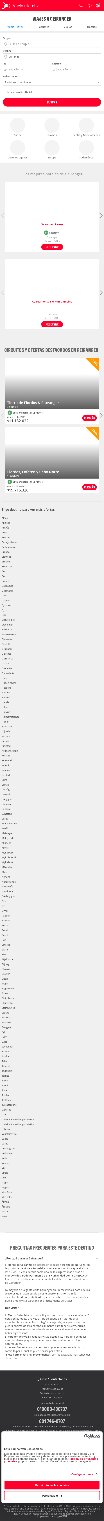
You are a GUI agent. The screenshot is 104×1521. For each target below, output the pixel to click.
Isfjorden (6, 731)
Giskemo (6, 653)
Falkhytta (7, 629)
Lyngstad (7, 813)
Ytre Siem (7, 1192)
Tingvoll (6, 1066)
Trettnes (6, 1100)
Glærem (6, 663)
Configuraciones (82, 1474)
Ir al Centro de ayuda (52, 1389)
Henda (5, 702)
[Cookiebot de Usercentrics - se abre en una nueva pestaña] (84, 1436)
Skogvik (6, 969)
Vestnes (6, 1163)
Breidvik (6, 561)
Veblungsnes (8, 1148)
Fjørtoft (6, 644)
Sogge (5, 983)
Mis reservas (52, 1384)
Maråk (5, 828)
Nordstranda (9, 881)
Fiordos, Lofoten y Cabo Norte (33, 471)
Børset (5, 581)
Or (3, 906)
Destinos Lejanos (18, 149)
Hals (4, 678)
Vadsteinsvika (9, 1133)
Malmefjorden (9, 823)
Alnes (5, 518)
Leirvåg (6, 789)
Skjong (5, 964)
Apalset (6, 522)
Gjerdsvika (7, 658)
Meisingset (7, 833)
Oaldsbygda (8, 896)
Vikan (5, 1172)
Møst (4, 872)
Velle (4, 1158)
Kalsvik (5, 741)
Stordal (6, 1017)
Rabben (6, 915)
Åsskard (6, 1206)
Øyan (5, 1216)
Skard (5, 949)
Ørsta (5, 1211)
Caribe (17, 127)
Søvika (5, 1056)
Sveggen (6, 1027)
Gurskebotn (8, 673)
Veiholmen (7, 1153)
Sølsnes (6, 1051)
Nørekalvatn (8, 891)
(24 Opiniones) (36, 413)
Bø (3, 576)
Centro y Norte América (86, 127)
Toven (5, 1090)
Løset (5, 818)
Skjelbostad (8, 959)
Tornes (5, 1075)
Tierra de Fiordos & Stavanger (33, 402)
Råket (5, 935)
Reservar (52, 247)
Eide (4, 615)
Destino (7, 50)
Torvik (5, 1080)
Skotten (6, 973)
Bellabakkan (8, 547)
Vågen (5, 1182)
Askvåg (5, 527)
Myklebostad (9, 857)
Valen (5, 1138)
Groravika (7, 668)
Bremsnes (7, 566)
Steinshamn (8, 998)
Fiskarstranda (9, 634)
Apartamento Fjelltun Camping (52, 301)
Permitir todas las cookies (52, 1485)
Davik (5, 595)
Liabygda (7, 799)
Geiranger (52, 224)
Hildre (5, 707)
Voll (4, 1177)
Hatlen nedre (9, 682)
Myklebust (7, 862)
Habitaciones (10, 76)
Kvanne (6, 770)
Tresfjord (6, 1095)
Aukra (5, 532)
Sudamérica (86, 149)
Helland (6, 692)
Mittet (5, 847)
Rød (4, 939)
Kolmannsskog (10, 750)
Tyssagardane (9, 1104)
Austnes (6, 537)
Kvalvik (5, 765)
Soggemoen (8, 988)
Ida (4, 63)
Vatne (5, 1143)
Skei (4, 954)
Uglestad (6, 1109)
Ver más (89, 418)
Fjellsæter (7, 639)
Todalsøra (7, 1070)
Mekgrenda (8, 838)
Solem (5, 993)
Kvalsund (7, 760)
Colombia (52, 127)
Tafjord (5, 1061)
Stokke (5, 1012)
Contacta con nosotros (52, 1393)
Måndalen (7, 867)
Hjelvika (6, 712)
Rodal (5, 930)
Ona (4, 901)
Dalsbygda (7, 585)
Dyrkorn (6, 605)
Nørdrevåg (7, 886)
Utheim (6, 1129)
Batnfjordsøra (9, 542)
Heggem (6, 687)
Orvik (5, 910)
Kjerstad (6, 745)
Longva (6, 809)
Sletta (5, 978)
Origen (6, 38)
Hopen (5, 721)
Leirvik (5, 784)
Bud (4, 571)
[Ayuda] (89, 5)
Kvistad (6, 775)
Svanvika (6, 1022)
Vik (3, 1167)
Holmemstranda (10, 716)
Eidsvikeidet (8, 619)
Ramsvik (6, 920)
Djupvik (6, 600)
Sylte (4, 1032)
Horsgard (7, 726)
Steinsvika (7, 1003)
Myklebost (7, 852)
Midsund (6, 842)
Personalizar (52, 1495)
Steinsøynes (8, 1007)
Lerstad (6, 794)
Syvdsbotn (7, 1046)
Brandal (6, 551)
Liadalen (6, 804)
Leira (4, 779)
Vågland (6, 1187)
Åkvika (5, 1201)
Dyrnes (5, 610)
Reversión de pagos (52, 1397)
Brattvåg (6, 556)
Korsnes (6, 755)
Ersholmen (7, 624)
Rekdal (5, 925)
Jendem (6, 736)
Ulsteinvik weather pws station (18, 1119)
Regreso (56, 63)
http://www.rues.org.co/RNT (52, 1516)
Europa (52, 149)
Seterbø (6, 944)
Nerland (6, 876)
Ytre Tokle (7, 1197)
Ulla (4, 1114)
